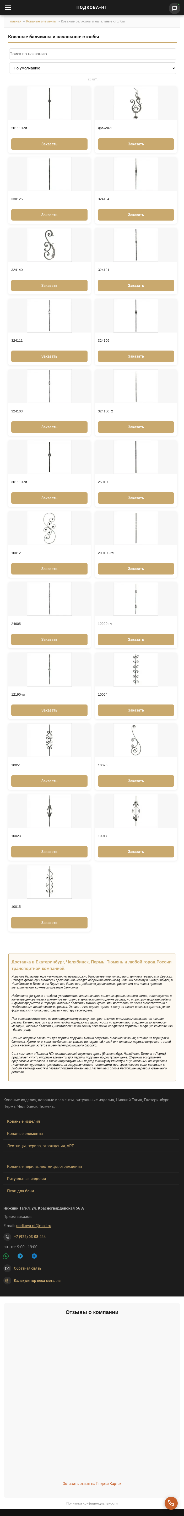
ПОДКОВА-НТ (92, 7)
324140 (17, 270)
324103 (17, 411)
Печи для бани (20, 1191)
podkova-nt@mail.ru (33, 1225)
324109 (103, 340)
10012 (16, 553)
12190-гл (18, 694)
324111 (17, 340)
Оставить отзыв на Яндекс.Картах (92, 1484)
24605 (16, 624)
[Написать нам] (174, 8)
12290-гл (105, 624)
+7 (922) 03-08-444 (30, 1237)
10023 (16, 836)
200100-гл (106, 553)
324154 (103, 199)
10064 (102, 694)
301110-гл (19, 482)
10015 (16, 907)
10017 (102, 836)
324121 (103, 270)
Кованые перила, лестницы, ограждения (44, 1166)
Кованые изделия (23, 1121)
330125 (17, 199)
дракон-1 (105, 128)
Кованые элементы (41, 21)
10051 (16, 765)
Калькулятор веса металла (32, 1280)
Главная (14, 21)
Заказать (49, 144)
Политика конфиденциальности (92, 1503)
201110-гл (19, 128)
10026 (102, 765)
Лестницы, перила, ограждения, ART (40, 1146)
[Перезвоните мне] (171, 1503)
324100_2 (105, 411)
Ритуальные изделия (26, 1178)
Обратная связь (27, 1268)
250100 (103, 482)
